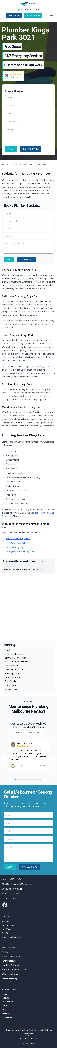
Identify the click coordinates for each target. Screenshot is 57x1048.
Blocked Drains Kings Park (18, 538)
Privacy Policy (29, 1043)
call (36, 512)
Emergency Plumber (14, 654)
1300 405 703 (14, 15)
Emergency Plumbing (11, 937)
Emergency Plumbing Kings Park (20, 551)
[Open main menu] (51, 15)
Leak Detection (11, 665)
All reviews (20, 732)
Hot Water (6, 929)
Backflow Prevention (14, 677)
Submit (11, 149)
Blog (4, 1009)
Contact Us (7, 1017)
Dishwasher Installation (15, 658)
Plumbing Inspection (14, 669)
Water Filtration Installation (17, 661)
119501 (14, 898)
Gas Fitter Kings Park (15, 547)
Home (4, 994)
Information (10, 685)
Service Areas (11, 689)
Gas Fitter (6, 933)
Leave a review (35, 732)
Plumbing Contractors (15, 673)
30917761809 (13, 893)
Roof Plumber (11, 681)
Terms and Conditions (29, 1038)
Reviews (5, 1013)
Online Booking (33, 15)
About (4, 1005)
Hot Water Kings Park (15, 543)
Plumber (8, 650)
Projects (5, 997)
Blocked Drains (8, 925)
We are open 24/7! (30, 10)
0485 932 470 (30, 149)
